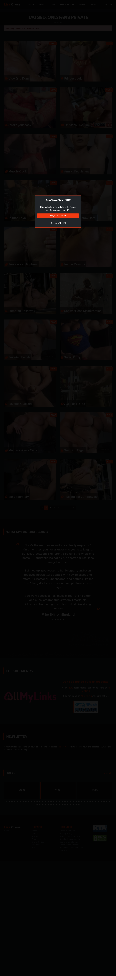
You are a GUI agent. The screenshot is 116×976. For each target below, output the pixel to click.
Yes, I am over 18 (58, 216)
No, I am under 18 (58, 223)
